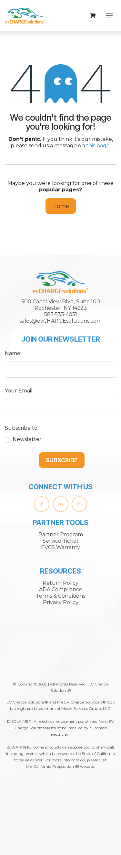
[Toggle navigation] (109, 15)
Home (60, 206)
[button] (62, 460)
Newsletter (27, 439)
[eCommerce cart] (93, 15)
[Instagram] (79, 504)
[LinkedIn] (60, 504)
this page (98, 145)
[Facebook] (41, 504)
